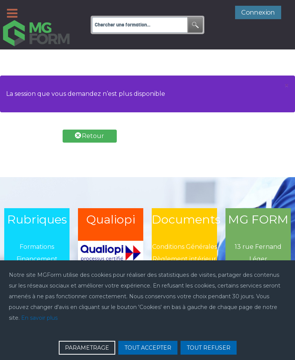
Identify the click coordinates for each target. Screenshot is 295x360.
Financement (37, 241)
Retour (89, 118)
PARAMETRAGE (87, 347)
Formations (37, 229)
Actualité (37, 254)
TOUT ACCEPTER (147, 347)
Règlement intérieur (184, 241)
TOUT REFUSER (208, 347)
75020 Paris (258, 254)
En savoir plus (39, 317)
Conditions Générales (184, 229)
